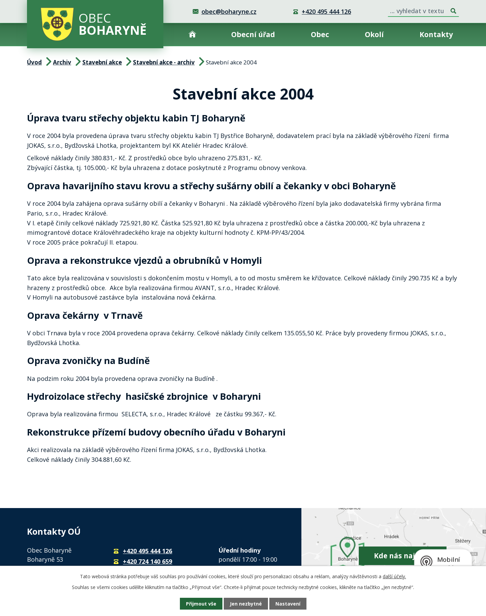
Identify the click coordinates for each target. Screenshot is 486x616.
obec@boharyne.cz (228, 11)
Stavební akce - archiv (164, 62)
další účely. (394, 576)
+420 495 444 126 (326, 11)
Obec (320, 34)
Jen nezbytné (246, 603)
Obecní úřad (253, 34)
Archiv (62, 62)
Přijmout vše (201, 603)
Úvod (192, 34)
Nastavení (287, 603)
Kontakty (436, 34)
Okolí (374, 34)
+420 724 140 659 (147, 561)
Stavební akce (102, 62)
